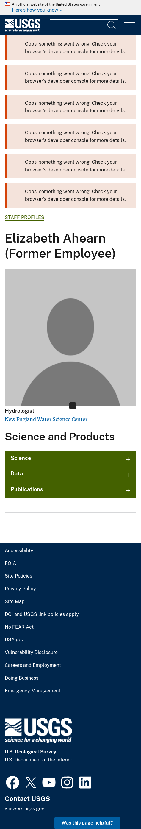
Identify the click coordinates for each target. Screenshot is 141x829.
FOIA (10, 563)
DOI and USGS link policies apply (42, 614)
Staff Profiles (24, 217)
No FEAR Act (19, 627)
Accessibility (19, 550)
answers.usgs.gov (24, 808)
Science (21, 458)
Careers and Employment (33, 665)
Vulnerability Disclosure (31, 652)
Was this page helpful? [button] (87, 823)
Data (17, 473)
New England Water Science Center (46, 419)
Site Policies (18, 576)
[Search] (112, 25)
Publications (27, 489)
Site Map (15, 601)
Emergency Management (32, 691)
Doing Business (21, 678)
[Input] (84, 25)
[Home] (22, 30)
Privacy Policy (20, 589)
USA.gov (14, 639)
